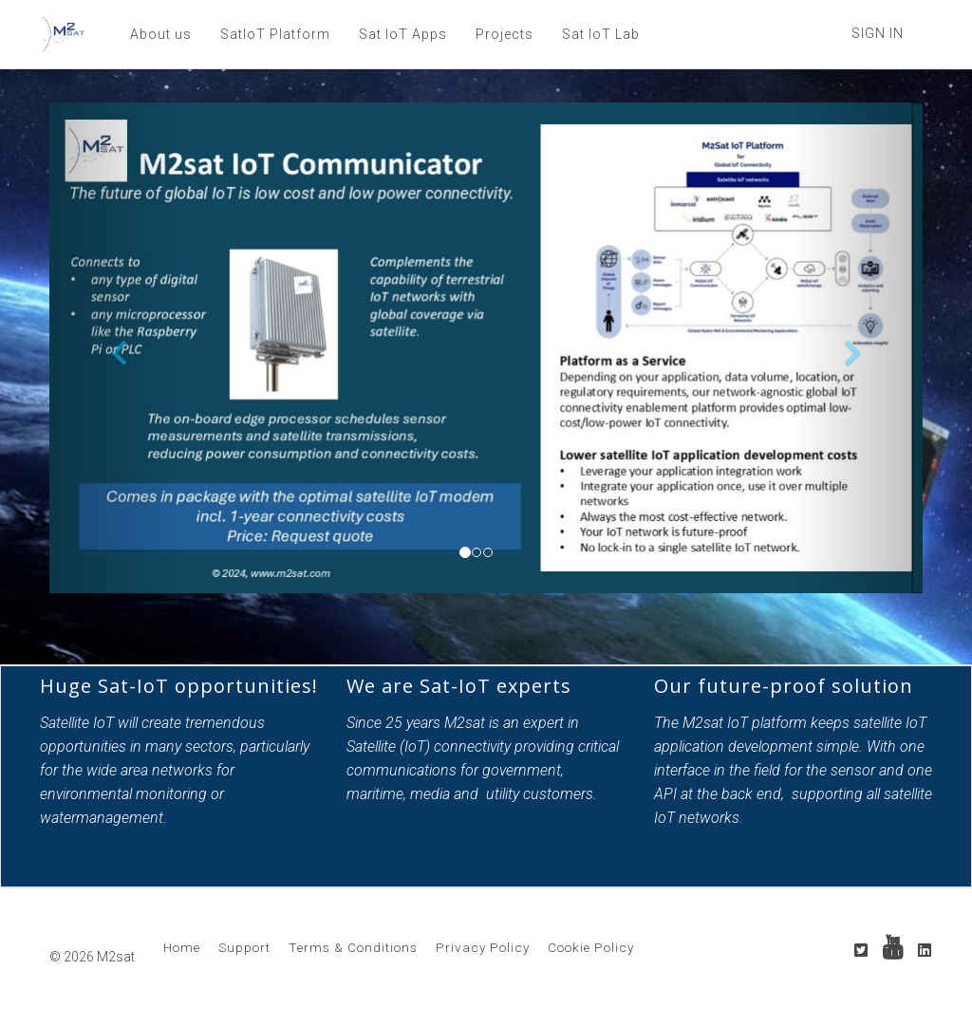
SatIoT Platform (275, 34)
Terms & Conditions (353, 947)
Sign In (877, 33)
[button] (114, 348)
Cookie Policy (591, 947)
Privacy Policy (483, 947)
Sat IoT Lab (601, 34)
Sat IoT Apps (403, 34)
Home (181, 947)
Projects (504, 34)
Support (244, 947)
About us (161, 34)
